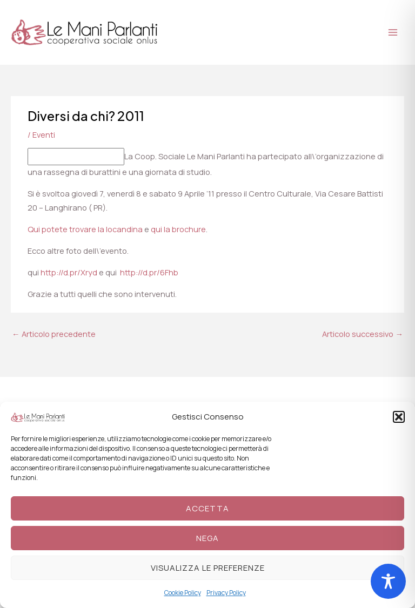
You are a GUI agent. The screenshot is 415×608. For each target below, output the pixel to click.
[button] (398, 416)
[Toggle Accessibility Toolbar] (388, 581)
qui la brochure (178, 229)
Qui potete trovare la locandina (85, 229)
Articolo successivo (362, 333)
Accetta (207, 508)
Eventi (43, 134)
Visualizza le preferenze (208, 567)
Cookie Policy (182, 592)
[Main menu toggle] (392, 32)
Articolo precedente (54, 333)
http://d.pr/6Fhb (149, 272)
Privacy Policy (226, 592)
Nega (207, 538)
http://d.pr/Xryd (69, 272)
